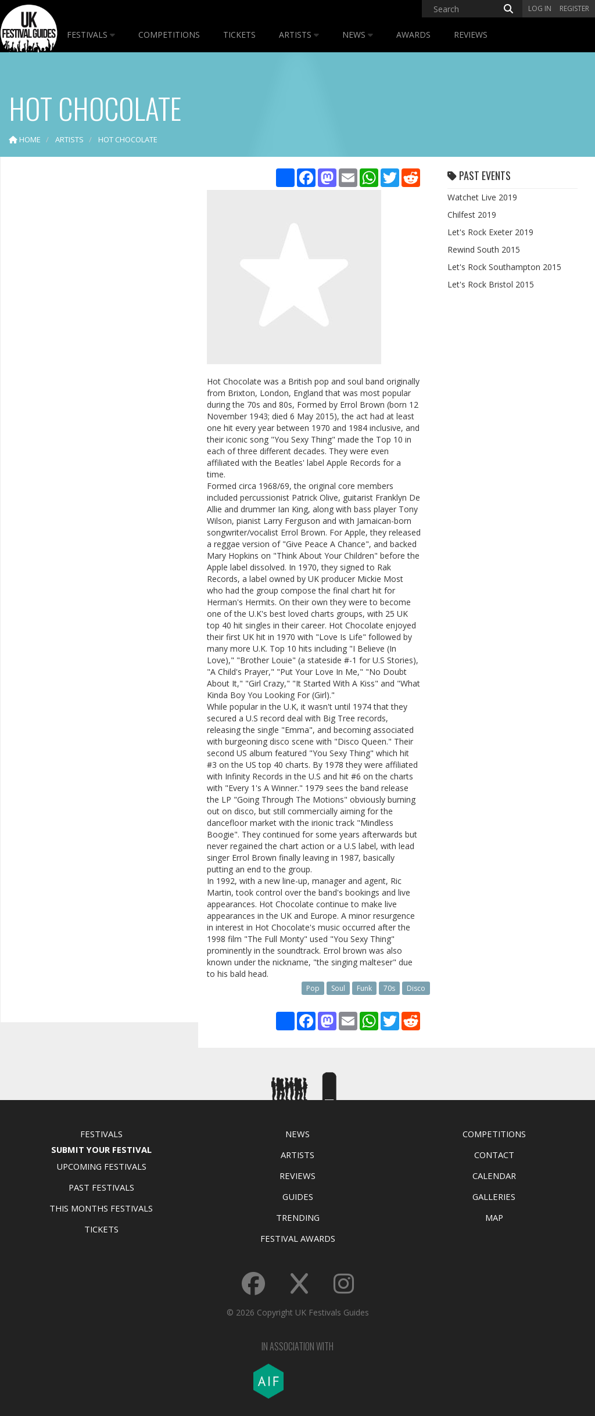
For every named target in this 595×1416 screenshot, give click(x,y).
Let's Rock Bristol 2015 (490, 284)
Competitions (169, 34)
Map (494, 1217)
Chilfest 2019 (471, 214)
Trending (298, 1217)
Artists (299, 34)
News (357, 34)
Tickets (239, 34)
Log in (539, 8)
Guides (297, 1196)
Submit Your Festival (101, 1149)
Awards (413, 34)
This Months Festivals (101, 1208)
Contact (494, 1154)
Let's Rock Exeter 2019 (490, 232)
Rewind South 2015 (483, 249)
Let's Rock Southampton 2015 (504, 266)
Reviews (471, 34)
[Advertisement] (96, 348)
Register (574, 8)
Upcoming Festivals (101, 1166)
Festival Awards (297, 1238)
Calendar (494, 1175)
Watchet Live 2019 (482, 197)
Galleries (493, 1196)
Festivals (91, 34)
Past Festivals (101, 1187)
